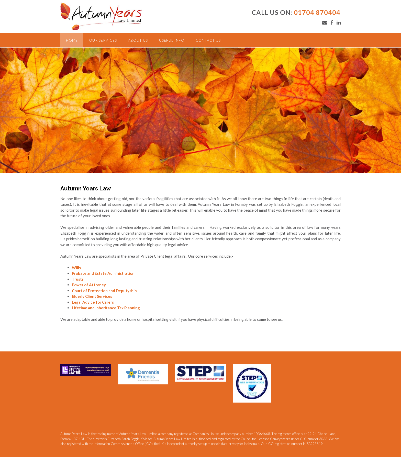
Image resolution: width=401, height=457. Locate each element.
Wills (76, 267)
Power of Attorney (89, 284)
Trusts (78, 279)
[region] (200, 110)
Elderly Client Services (92, 296)
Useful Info (171, 40)
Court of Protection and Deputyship (104, 290)
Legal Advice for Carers (93, 302)
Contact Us (208, 40)
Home (72, 40)
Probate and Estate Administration (103, 273)
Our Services (103, 40)
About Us (138, 40)
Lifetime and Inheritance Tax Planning (106, 307)
